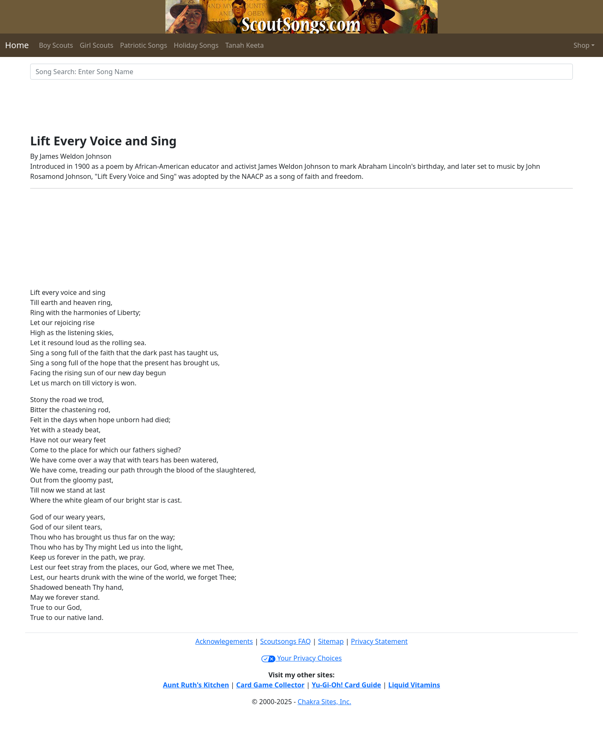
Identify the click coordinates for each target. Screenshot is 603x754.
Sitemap (331, 641)
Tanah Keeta (244, 45)
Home (17, 45)
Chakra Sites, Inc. (324, 701)
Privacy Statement (379, 641)
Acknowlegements (224, 641)
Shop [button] (582, 45)
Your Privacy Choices (301, 658)
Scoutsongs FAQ (285, 641)
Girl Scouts (96, 45)
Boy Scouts (56, 45)
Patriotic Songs (143, 45)
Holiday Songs (196, 45)
